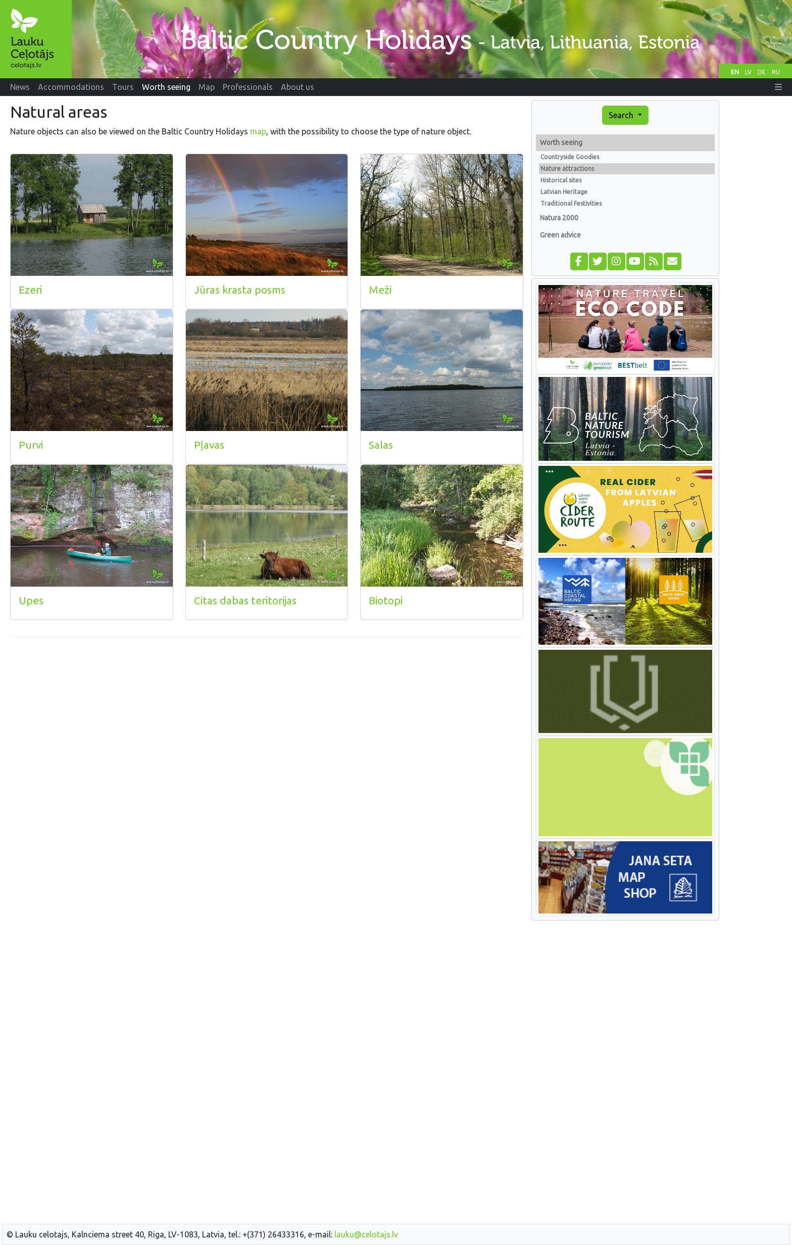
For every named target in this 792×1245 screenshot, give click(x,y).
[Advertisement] (266, 715)
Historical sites (560, 180)
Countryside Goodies (569, 157)
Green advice (560, 235)
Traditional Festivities (571, 203)
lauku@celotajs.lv (366, 1234)
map (258, 131)
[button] (778, 87)
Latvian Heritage (563, 191)
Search (622, 115)
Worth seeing (561, 142)
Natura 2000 (559, 218)
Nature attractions (567, 168)
